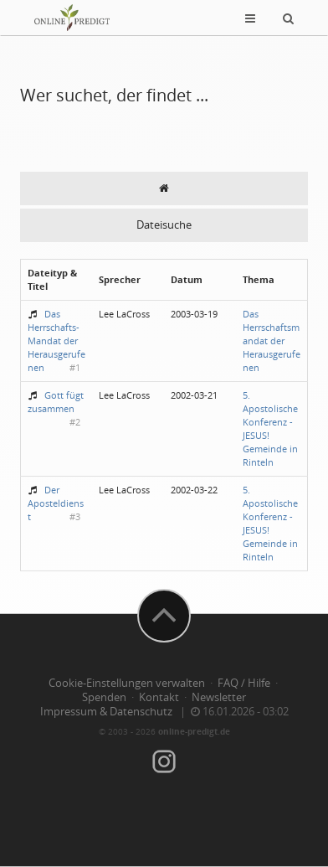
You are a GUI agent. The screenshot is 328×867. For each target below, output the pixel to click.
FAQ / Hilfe (244, 683)
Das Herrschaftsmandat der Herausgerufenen (271, 340)
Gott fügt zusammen (56, 402)
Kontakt (159, 697)
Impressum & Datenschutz (106, 711)
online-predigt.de (194, 731)
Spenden (104, 697)
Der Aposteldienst (56, 503)
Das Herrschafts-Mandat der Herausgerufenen (56, 340)
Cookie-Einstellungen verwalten (127, 683)
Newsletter (219, 697)
